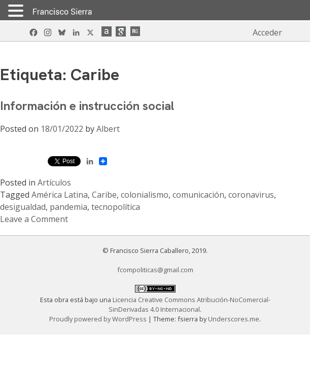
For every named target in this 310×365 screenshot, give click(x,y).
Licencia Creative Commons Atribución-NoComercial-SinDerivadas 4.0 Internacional (189, 304)
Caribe (104, 194)
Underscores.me (233, 318)
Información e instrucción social (87, 106)
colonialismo (144, 194)
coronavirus (251, 194)
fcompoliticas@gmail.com (155, 269)
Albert (108, 128)
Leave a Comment (34, 219)
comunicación (198, 194)
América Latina (59, 194)
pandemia (68, 206)
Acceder (267, 32)
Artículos (54, 182)
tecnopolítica (115, 206)
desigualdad (23, 206)
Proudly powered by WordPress (98, 318)
